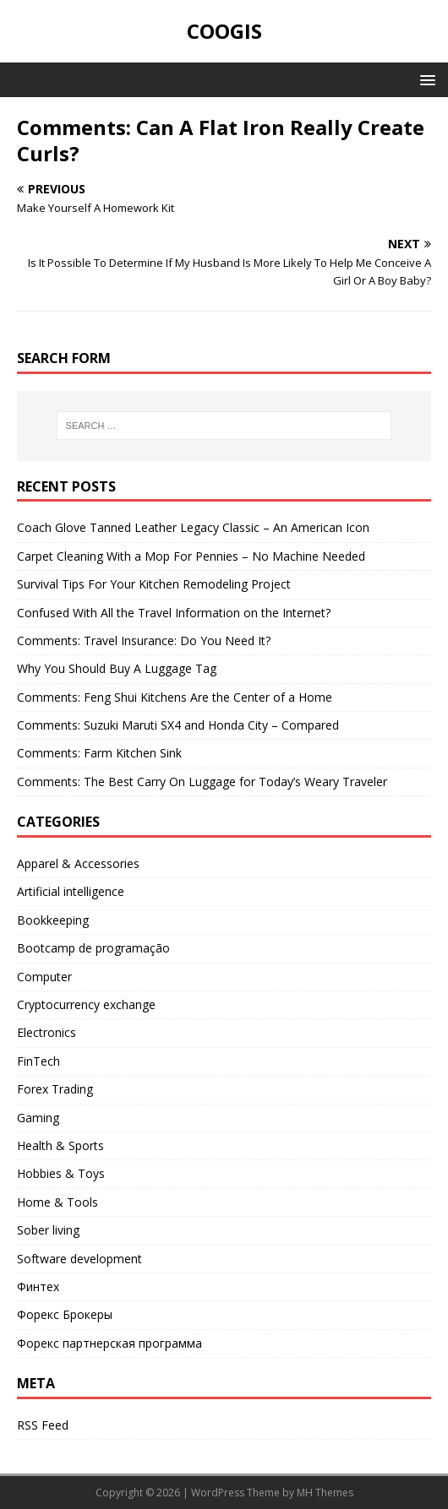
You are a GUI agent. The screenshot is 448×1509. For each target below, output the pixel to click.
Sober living (48, 1230)
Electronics (46, 1032)
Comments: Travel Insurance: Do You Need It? (143, 640)
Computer (44, 977)
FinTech (38, 1061)
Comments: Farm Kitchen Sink (99, 753)
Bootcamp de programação (93, 948)
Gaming (38, 1118)
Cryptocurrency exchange (86, 1004)
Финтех (38, 1286)
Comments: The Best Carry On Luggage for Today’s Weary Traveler (202, 781)
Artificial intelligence (70, 891)
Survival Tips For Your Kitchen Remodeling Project (154, 584)
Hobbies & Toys (61, 1173)
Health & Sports (60, 1145)
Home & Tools (57, 1202)
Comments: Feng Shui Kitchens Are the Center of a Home (174, 697)
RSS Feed (42, 1425)
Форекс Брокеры (64, 1314)
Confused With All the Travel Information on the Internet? (174, 613)
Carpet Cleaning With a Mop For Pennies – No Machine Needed (191, 556)
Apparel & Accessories (78, 863)
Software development (79, 1259)
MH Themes (325, 1492)
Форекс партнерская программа (109, 1343)
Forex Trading (55, 1089)
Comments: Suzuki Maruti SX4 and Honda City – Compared (178, 725)
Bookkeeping (53, 920)
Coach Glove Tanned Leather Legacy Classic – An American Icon (193, 527)
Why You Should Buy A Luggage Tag (116, 668)
